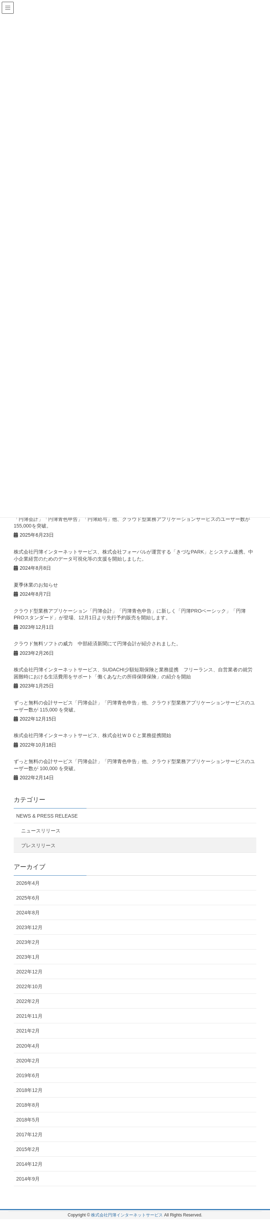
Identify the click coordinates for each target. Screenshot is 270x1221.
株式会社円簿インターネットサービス (127, 1215)
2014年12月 (29, 1164)
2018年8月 (28, 1105)
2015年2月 (28, 1149)
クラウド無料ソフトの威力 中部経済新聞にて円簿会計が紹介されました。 (97, 643)
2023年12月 (29, 927)
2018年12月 (29, 1090)
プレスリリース (38, 845)
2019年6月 (28, 1075)
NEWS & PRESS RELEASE (47, 816)
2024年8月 (28, 912)
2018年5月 (28, 1120)
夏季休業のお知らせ (36, 585)
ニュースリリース (40, 830)
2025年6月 (28, 898)
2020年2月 (28, 1060)
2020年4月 (28, 1046)
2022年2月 (28, 1001)
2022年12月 (29, 971)
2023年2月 (28, 942)
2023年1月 (28, 957)
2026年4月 (28, 883)
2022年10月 (29, 986)
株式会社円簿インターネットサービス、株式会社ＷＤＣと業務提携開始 (92, 735)
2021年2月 (28, 1031)
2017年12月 (29, 1134)
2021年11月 (29, 1016)
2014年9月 (28, 1179)
